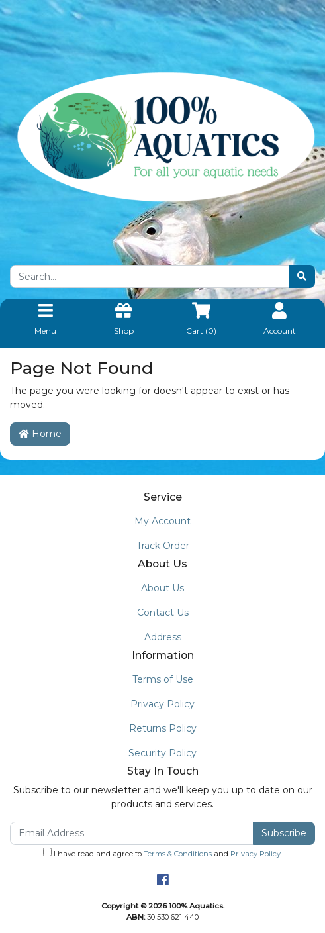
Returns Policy (163, 728)
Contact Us (163, 612)
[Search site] (302, 276)
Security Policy (162, 753)
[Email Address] (132, 833)
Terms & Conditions (178, 853)
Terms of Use (162, 679)
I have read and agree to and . (162, 853)
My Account (162, 521)
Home (40, 434)
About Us (162, 588)
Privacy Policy (162, 704)
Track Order (162, 546)
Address (162, 637)
